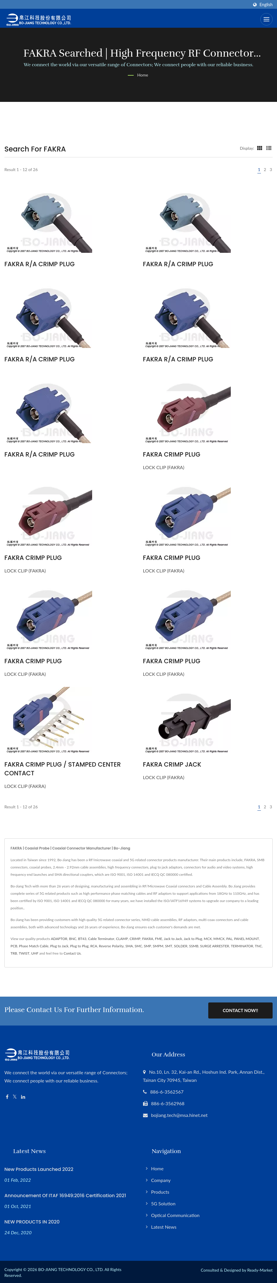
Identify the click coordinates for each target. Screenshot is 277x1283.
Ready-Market (260, 1268)
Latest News (164, 1225)
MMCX (219, 938)
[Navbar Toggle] (266, 19)
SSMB (193, 946)
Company (161, 1179)
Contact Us (72, 953)
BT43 (82, 938)
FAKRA (147, 938)
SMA (129, 946)
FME (158, 938)
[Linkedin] (23, 1095)
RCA (93, 946)
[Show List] (269, 148)
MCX (208, 938)
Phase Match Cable (34, 946)
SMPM (158, 946)
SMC (138, 946)
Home (142, 74)
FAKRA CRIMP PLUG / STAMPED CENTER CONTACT (62, 768)
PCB (14, 946)
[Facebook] (7, 1095)
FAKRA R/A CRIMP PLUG (39, 264)
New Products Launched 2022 (38, 1168)
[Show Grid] (260, 148)
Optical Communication (175, 1214)
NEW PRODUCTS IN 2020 (32, 1220)
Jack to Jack (173, 938)
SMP (147, 946)
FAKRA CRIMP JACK (172, 764)
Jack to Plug (193, 938)
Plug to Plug (79, 946)
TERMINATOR (242, 946)
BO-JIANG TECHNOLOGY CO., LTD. (71, 1268)
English (266, 4)
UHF (34, 953)
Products (160, 1190)
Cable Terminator (101, 938)
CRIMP (135, 938)
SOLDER (180, 946)
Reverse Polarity (111, 946)
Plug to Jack (59, 946)
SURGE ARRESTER (214, 946)
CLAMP (122, 938)
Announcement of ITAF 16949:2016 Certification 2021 (65, 1194)
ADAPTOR (59, 938)
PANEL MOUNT (246, 938)
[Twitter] (15, 1095)
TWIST (24, 953)
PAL (229, 938)
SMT (168, 946)
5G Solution (163, 1202)
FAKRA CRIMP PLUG (171, 454)
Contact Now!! (240, 1010)
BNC (72, 938)
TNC (258, 946)
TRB (14, 953)
